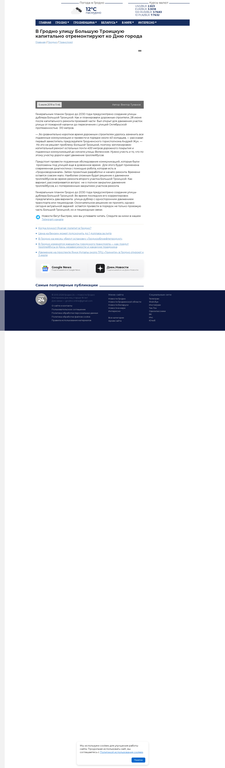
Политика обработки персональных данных (75, 313)
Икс (151, 317)
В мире (127, 22)
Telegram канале (53, 219)
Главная (45, 22)
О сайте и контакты (62, 305)
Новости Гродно (117, 298)
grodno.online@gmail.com (78, 301)
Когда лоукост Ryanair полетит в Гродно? (64, 228)
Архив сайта (114, 321)
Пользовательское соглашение (69, 309)
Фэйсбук (153, 302)
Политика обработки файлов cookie (71, 316)
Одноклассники (157, 311)
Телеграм (154, 298)
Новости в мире (117, 308)
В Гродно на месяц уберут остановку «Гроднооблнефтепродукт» (80, 238)
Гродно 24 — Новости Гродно (41, 299)
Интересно (146, 22)
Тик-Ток (153, 308)
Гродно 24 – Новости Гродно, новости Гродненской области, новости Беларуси (46, 9)
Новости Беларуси (118, 305)
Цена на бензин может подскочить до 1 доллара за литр (75, 233)
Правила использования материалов (71, 320)
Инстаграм (155, 305)
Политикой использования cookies (121, 752)
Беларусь (108, 22)
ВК (150, 314)
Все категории (116, 317)
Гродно (61, 22)
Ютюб (152, 320)
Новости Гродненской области (124, 302)
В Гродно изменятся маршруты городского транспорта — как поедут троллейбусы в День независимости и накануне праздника (83, 245)
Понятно (138, 760)
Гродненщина (84, 22)
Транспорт (66, 42)
